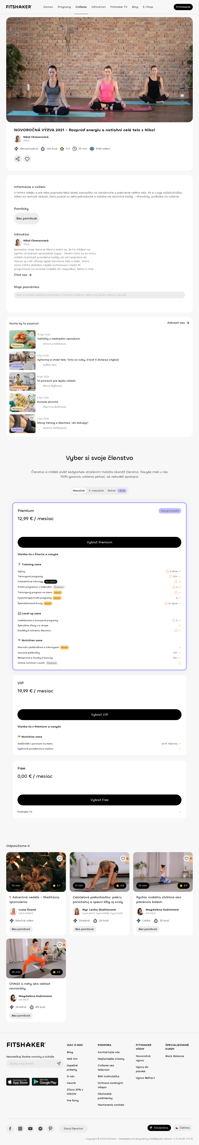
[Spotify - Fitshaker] (40, 1129)
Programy (64, 7)
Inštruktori (98, 7)
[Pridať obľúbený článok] (31, 334)
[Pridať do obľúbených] (27, 159)
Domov (48, 7)
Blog (135, 7)
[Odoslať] (59, 1064)
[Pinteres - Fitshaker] (50, 1129)
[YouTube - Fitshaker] (30, 1129)
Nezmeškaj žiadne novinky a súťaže (30, 1057)
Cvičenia (81, 7)
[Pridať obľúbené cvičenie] (60, 858)
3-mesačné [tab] (96, 490)
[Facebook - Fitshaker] (10, 1129)
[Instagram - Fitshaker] (20, 1129)
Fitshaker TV (118, 7)
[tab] (117, 491)
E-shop (148, 7)
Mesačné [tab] (79, 490)
